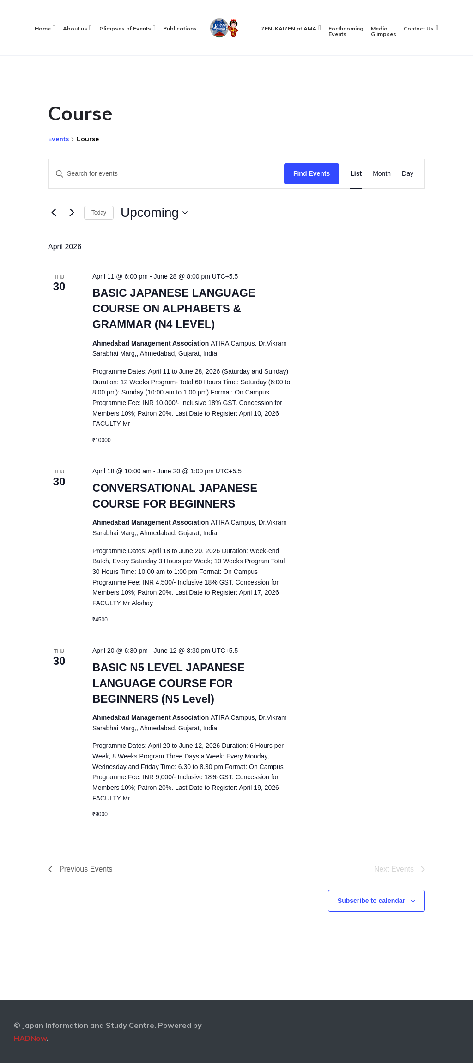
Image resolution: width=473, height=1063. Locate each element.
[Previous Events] (53, 212)
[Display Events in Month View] (382, 173)
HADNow (30, 1038)
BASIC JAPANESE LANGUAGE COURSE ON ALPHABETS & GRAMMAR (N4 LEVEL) (173, 308)
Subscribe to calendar (371, 900)
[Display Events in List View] (356, 173)
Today (98, 212)
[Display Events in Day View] (407, 173)
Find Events (311, 173)
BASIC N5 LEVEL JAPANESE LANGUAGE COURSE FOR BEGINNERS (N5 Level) (168, 683)
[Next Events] (71, 212)
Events (58, 139)
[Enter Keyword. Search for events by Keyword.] (166, 173)
